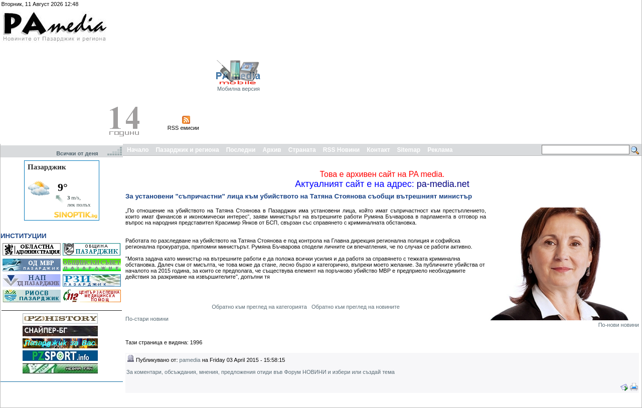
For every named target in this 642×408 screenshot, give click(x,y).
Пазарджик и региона (187, 149)
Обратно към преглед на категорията (259, 307)
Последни (241, 149)
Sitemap (409, 149)
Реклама (439, 149)
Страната (302, 149)
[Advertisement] (533, 72)
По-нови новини (618, 325)
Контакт (378, 149)
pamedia (190, 360)
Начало (137, 149)
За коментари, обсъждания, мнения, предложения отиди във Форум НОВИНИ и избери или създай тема (260, 372)
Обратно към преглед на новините (355, 307)
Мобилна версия (238, 89)
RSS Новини (341, 149)
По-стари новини (147, 319)
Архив (271, 149)
